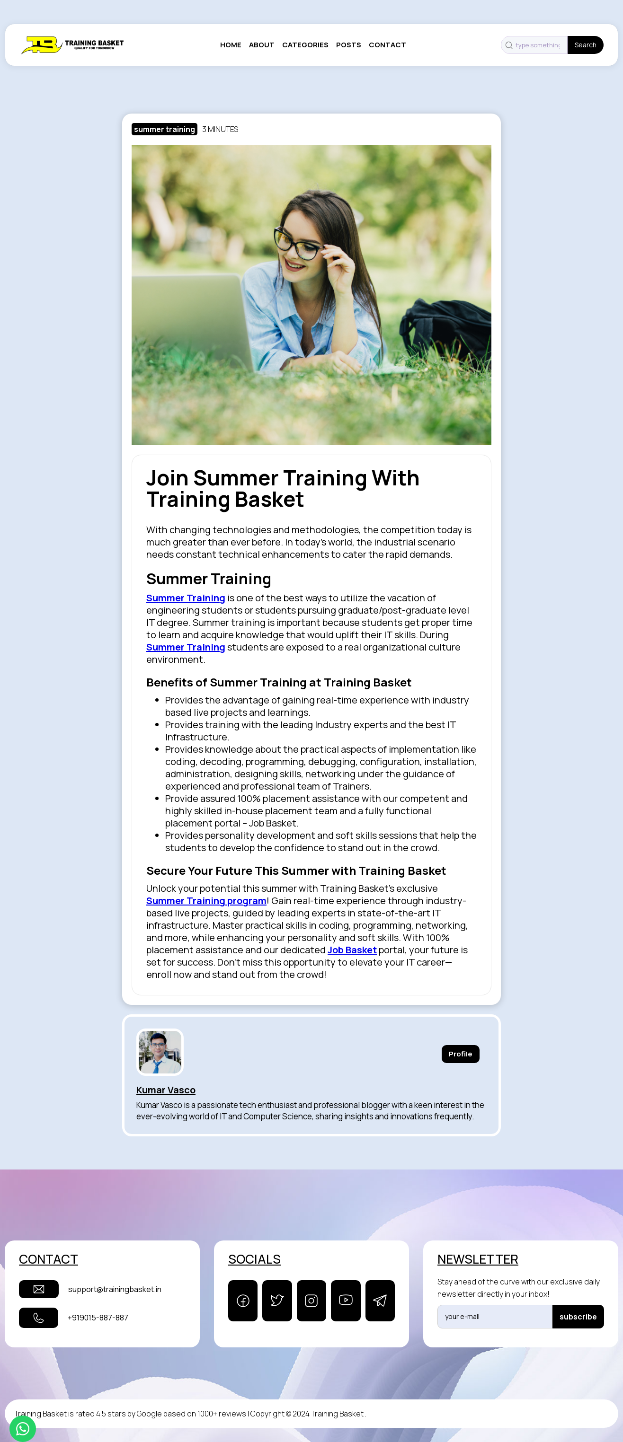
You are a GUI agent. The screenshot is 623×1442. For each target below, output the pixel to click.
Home (230, 45)
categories (305, 45)
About (262, 45)
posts (348, 45)
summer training (164, 129)
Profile (460, 1054)
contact (387, 45)
